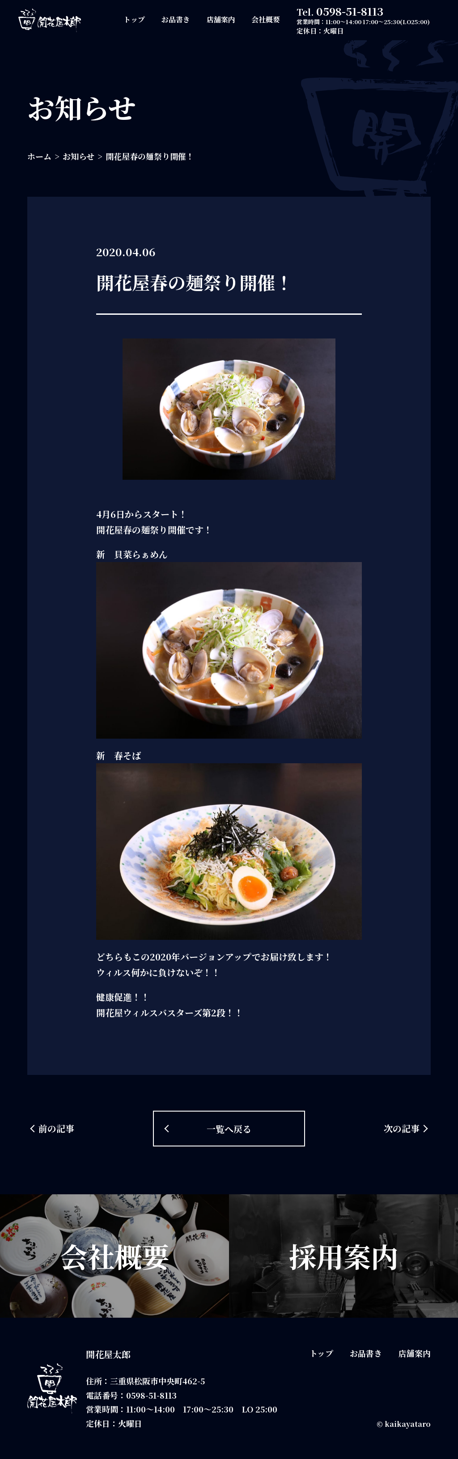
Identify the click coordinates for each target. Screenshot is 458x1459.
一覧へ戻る (229, 1128)
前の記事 (56, 1128)
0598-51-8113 (349, 11)
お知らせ (78, 156)
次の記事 (402, 1128)
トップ (134, 19)
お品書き (175, 19)
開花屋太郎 (108, 1354)
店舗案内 (221, 19)
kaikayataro (408, 1424)
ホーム (39, 156)
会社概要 (265, 19)
